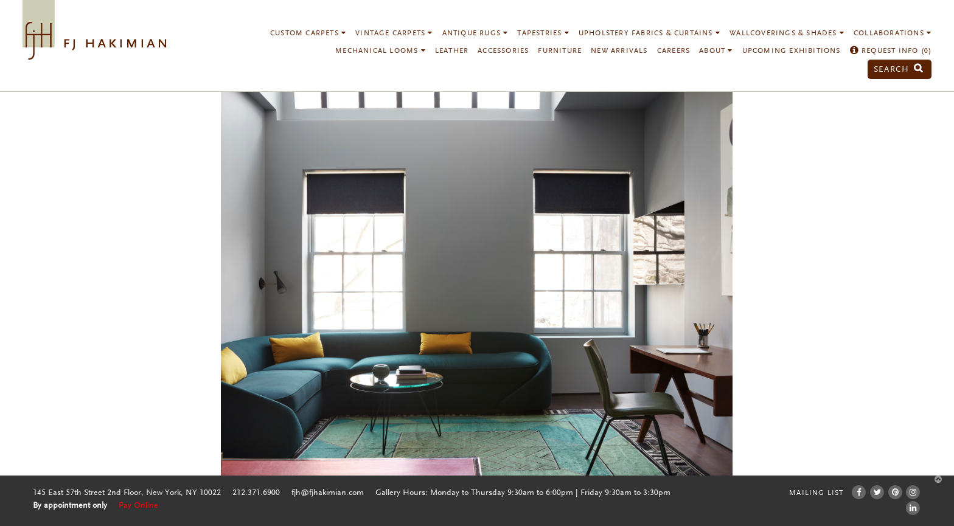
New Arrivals (619, 51)
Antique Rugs (475, 33)
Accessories (503, 51)
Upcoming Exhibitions (791, 51)
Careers (673, 51)
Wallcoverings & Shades (786, 33)
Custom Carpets (308, 33)
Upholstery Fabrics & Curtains (649, 33)
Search (899, 69)
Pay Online (138, 506)
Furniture (560, 51)
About (716, 51)
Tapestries (543, 33)
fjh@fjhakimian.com (327, 493)
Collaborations (892, 33)
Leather (451, 51)
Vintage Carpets (394, 33)
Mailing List (816, 493)
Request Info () (891, 51)
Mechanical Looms (380, 51)
